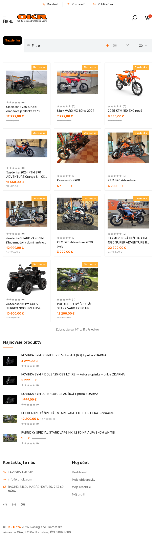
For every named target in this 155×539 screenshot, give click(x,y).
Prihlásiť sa (103, 4)
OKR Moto (13, 527)
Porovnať (76, 4)
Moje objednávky (83, 480)
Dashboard (79, 472)
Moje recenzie (81, 487)
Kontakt (50, 4)
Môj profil (78, 494)
